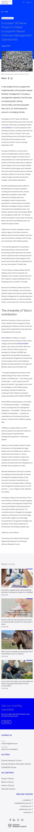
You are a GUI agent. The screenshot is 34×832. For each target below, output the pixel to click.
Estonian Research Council (11, 761)
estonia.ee (27, 812)
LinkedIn (14, 820)
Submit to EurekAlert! (9, 749)
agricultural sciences (7, 18)
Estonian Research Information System (16, 764)
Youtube (22, 820)
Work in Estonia (7, 782)
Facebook (10, 820)
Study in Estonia (7, 779)
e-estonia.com (25, 806)
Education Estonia (8, 789)
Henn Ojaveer (6, 338)
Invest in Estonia (7, 786)
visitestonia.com (25, 809)
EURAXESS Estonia (8, 767)
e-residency (26, 800)
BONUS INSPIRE (22, 344)
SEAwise (9, 128)
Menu (28, 2)
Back (4, 11)
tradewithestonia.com (23, 803)
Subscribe (6, 722)
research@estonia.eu (9, 744)
